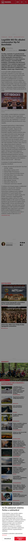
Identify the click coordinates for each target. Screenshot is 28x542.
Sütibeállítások (7, 538)
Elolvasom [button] (4, 535)
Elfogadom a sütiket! (20, 538)
